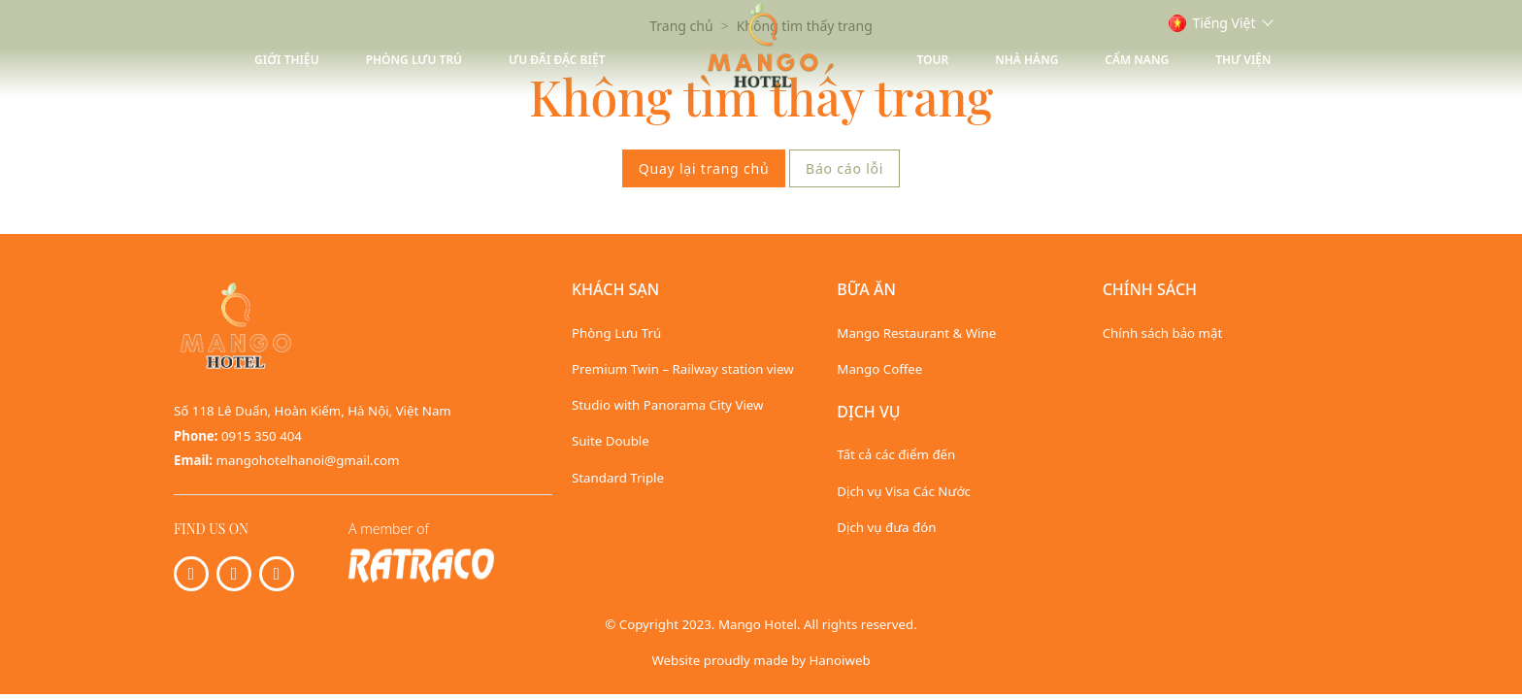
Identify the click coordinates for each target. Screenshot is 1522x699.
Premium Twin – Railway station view (683, 369)
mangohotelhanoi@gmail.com (308, 460)
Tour (933, 59)
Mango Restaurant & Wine (916, 333)
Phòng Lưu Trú (414, 59)
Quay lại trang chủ (704, 168)
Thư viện (1243, 59)
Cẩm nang (1137, 59)
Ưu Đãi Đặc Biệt (557, 59)
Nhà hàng (1026, 59)
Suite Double (610, 440)
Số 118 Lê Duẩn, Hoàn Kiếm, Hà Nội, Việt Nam (312, 410)
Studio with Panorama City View (668, 405)
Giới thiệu (286, 59)
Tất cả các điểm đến (896, 454)
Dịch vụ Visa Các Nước (904, 491)
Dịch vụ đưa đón (886, 527)
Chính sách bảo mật (1163, 333)
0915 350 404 (261, 436)
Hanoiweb (839, 660)
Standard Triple (618, 477)
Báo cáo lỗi (844, 168)
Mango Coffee (879, 369)
